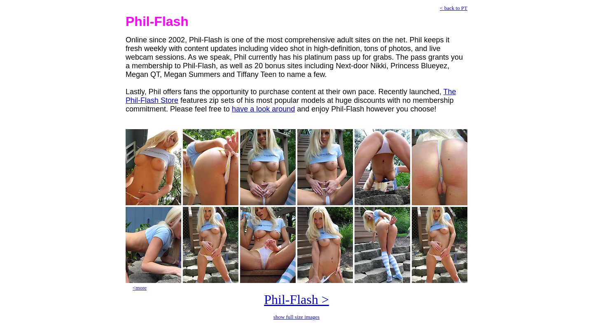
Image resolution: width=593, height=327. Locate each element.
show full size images (296, 317)
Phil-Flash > (296, 299)
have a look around (263, 109)
